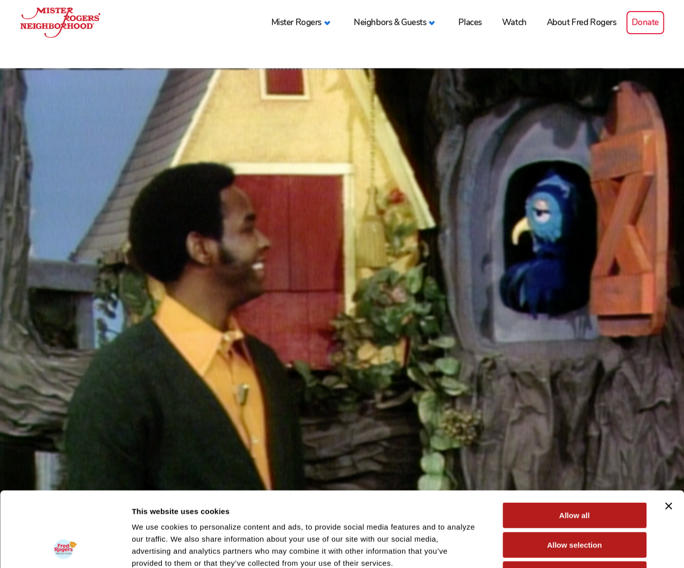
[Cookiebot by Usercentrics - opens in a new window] (65, 548)
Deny (574, 504)
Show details (527, 548)
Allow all (574, 445)
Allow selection (574, 474)
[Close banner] (668, 435)
